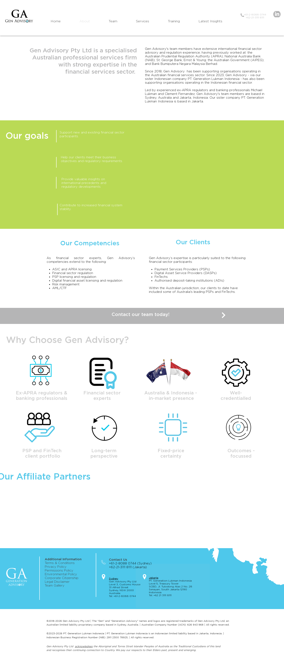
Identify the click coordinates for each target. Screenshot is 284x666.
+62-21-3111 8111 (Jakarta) (129, 567)
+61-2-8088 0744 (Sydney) (130, 563)
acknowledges (84, 646)
